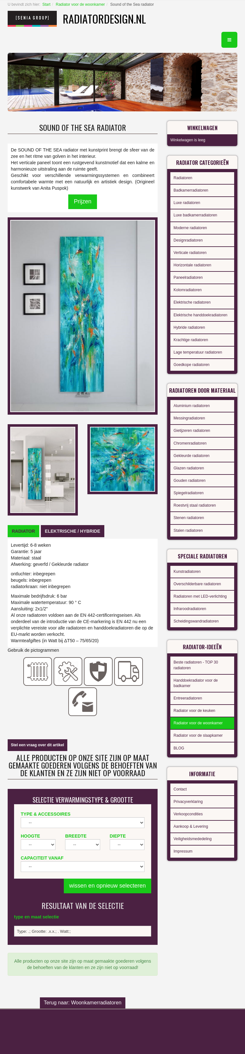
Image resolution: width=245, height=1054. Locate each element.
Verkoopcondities (188, 814)
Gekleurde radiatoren (192, 455)
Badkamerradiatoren (191, 190)
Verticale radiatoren (190, 252)
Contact (180, 789)
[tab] (23, 531)
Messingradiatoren (189, 418)
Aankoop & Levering (191, 826)
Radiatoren (183, 178)
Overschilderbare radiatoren (197, 584)
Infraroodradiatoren (190, 609)
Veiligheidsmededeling (193, 839)
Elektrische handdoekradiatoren (200, 315)
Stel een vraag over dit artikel (37, 745)
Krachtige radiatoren (191, 340)
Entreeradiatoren (188, 698)
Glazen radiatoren (189, 468)
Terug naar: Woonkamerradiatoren (82, 1002)
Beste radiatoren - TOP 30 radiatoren (196, 665)
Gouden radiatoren (189, 480)
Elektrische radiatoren (192, 302)
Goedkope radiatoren (192, 364)
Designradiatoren (188, 240)
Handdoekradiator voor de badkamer (196, 683)
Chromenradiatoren (190, 443)
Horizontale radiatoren (192, 265)
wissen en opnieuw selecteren (107, 885)
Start (46, 4)
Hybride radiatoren (189, 327)
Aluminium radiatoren (192, 406)
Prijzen (82, 201)
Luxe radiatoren (187, 202)
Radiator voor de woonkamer (80, 4)
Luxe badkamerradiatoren (195, 215)
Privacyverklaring (188, 801)
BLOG (179, 748)
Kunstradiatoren (187, 571)
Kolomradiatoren (188, 290)
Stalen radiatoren (188, 530)
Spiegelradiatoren (189, 493)
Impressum (183, 851)
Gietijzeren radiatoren (192, 430)
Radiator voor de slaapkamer (198, 735)
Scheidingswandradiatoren (196, 621)
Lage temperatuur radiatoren (198, 352)
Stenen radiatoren (189, 518)
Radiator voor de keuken (194, 710)
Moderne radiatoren (190, 228)
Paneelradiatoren (188, 277)
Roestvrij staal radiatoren (195, 505)
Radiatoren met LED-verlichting (200, 596)
